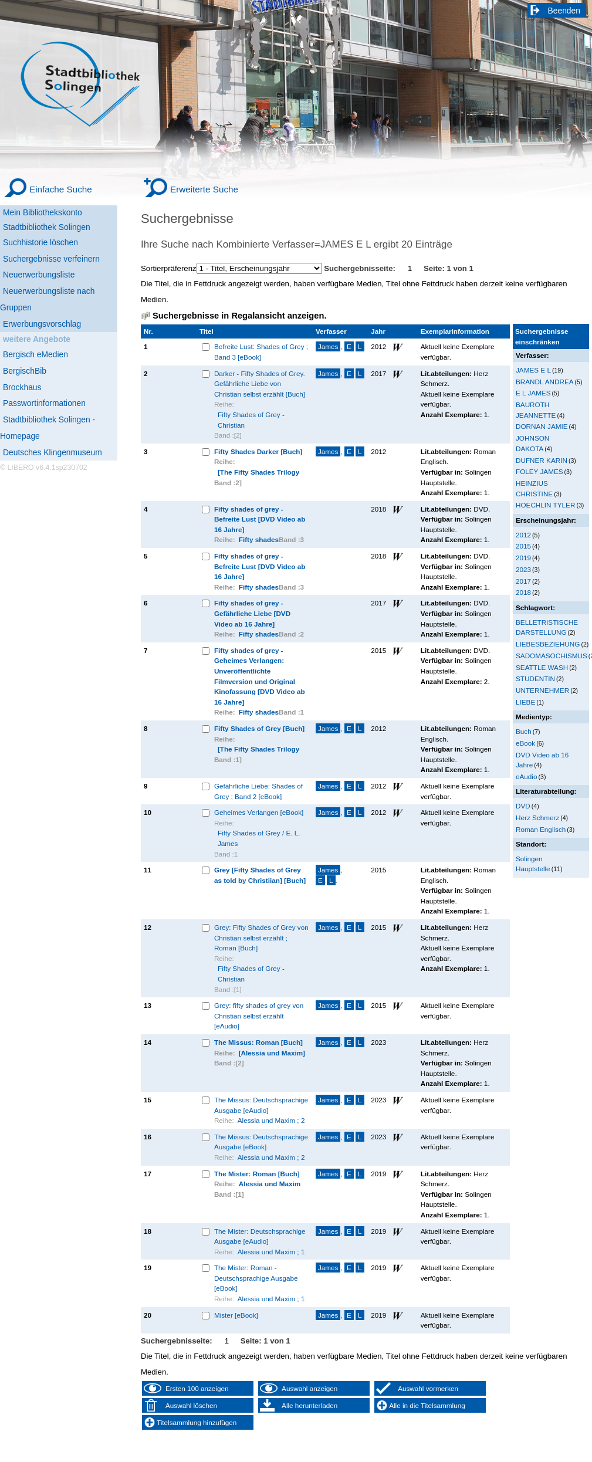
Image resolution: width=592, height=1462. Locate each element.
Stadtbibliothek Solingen (46, 227)
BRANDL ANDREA (545, 381)
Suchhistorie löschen (40, 242)
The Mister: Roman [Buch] (257, 1173)
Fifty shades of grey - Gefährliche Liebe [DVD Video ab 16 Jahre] (252, 613)
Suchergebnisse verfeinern (51, 258)
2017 (523, 581)
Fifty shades (259, 539)
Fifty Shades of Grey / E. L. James (259, 838)
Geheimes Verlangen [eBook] (258, 812)
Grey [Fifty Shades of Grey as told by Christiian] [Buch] (260, 875)
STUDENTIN (535, 678)
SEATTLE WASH (542, 667)
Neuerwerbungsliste (39, 274)
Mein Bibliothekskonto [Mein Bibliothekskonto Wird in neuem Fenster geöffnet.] (42, 212)
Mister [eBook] (236, 1315)
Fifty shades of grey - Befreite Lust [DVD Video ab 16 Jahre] (259, 519)
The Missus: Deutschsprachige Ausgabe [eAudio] (261, 1105)
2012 (523, 535)
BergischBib (24, 370)
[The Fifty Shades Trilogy (258, 472)
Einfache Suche (60, 189)
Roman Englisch (541, 829)
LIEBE (525, 702)
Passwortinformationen (44, 403)
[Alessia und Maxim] (272, 1053)
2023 (523, 569)
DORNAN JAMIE (542, 426)
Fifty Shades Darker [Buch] (258, 451)
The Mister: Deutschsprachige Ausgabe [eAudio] (260, 1236)
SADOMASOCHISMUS (551, 655)
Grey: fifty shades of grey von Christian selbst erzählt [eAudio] (258, 1015)
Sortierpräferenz (169, 268)
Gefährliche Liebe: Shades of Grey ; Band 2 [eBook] (258, 791)
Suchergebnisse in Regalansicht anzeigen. (239, 315)
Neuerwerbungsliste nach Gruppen (47, 299)
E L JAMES (533, 393)
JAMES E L (533, 370)
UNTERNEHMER (542, 690)
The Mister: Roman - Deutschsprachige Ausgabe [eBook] (256, 1278)
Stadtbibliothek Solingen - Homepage (47, 428)
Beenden (564, 10)
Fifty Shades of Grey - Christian (251, 420)
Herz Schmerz (537, 817)
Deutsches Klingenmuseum (52, 452)
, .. (329, 875)
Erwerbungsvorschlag (42, 324)
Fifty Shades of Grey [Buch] (259, 728)
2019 (523, 557)
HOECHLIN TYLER (545, 505)
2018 (523, 592)
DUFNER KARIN (541, 460)
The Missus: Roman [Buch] (258, 1042)
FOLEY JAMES (539, 471)
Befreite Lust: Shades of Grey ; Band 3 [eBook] (261, 352)
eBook (525, 743)
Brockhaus (22, 387)
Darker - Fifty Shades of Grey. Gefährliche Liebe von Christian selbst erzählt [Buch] (259, 384)
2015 (523, 546)
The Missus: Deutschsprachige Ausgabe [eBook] (261, 1142)
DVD (523, 806)
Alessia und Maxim (270, 1183)
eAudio (526, 776)
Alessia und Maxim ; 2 (271, 1120)
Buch (524, 731)
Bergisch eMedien (35, 354)
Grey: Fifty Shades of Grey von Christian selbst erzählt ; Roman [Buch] (261, 937)
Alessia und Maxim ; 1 (271, 1251)
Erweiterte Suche (204, 189)
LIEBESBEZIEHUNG (548, 644)
